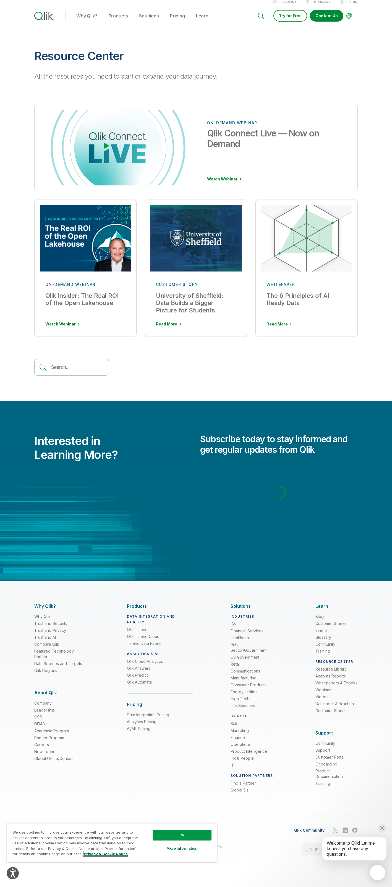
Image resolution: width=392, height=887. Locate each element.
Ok (181, 835)
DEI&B (39, 729)
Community (325, 650)
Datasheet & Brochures (336, 709)
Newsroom (44, 757)
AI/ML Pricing (138, 734)
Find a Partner (243, 789)
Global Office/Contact (54, 764)
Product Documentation (329, 779)
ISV (234, 629)
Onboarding (326, 769)
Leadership (44, 715)
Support (288, 8)
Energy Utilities (244, 697)
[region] (112, 842)
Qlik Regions (45, 676)
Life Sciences (243, 711)
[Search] (261, 21)
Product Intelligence (249, 757)
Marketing (240, 736)
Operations (241, 750)
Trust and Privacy (50, 636)
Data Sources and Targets (58, 669)
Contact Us (326, 21)
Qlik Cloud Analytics (145, 667)
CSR (38, 722)
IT (232, 771)
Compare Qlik (46, 650)
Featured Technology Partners (54, 660)
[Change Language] (349, 22)
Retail (236, 670)
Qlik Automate (139, 688)
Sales (236, 729)
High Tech (240, 704)
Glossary (323, 643)
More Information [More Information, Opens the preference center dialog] (181, 848)
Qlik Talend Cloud (143, 642)
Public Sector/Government (248, 653)
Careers (41, 750)
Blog (319, 622)
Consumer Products (248, 690)
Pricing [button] (177, 21)
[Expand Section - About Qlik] (45, 698)
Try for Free (290, 21)
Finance (238, 743)
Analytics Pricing (141, 727)
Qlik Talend (137, 635)
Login (352, 8)
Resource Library (331, 675)
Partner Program (49, 743)
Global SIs (240, 795)
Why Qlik (42, 622)
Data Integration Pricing (148, 720)
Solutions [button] (149, 21)
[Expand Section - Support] (324, 738)
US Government (245, 663)
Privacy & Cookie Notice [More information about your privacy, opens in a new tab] (106, 854)
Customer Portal (329, 763)
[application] (377, 872)
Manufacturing (244, 683)
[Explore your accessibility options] (13, 873)
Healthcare (240, 643)
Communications (245, 676)
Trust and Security (50, 629)
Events (321, 636)
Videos (321, 702)
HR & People (242, 764)
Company (321, 8)
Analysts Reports (330, 681)
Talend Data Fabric (144, 649)
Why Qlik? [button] (87, 21)
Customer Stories (331, 629)
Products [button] (118, 21)
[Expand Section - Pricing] (134, 710)
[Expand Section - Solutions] (241, 612)
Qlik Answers (138, 674)
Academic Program (51, 736)
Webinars (324, 695)
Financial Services (247, 636)
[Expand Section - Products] (137, 612)
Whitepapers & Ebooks (336, 688)
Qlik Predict (137, 681)
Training (322, 657)
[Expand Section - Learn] (321, 612)
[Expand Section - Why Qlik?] (45, 612)
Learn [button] (202, 21)
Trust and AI (45, 643)
